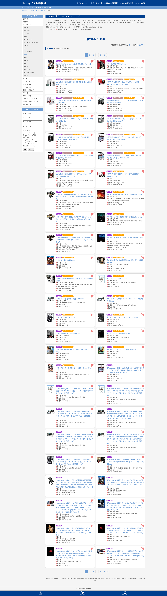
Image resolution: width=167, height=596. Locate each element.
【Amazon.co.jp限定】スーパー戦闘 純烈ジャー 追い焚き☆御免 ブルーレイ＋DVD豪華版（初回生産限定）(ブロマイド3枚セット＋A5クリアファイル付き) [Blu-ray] (125, 553)
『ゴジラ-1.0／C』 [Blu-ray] (66, 317)
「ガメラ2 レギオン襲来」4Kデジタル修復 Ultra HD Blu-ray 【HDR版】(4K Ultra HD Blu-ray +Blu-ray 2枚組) (74, 219)
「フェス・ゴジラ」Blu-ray (65, 260)
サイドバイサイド (31, 141)
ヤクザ (26, 67)
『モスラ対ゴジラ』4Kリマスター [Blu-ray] (121, 350)
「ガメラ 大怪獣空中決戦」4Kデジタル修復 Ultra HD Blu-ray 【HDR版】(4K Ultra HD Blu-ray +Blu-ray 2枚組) (74, 196)
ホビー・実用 (27, 96)
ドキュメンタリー (29, 72)
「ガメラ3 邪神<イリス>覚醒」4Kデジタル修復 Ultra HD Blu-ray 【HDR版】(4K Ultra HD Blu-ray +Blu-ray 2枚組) (74, 240)
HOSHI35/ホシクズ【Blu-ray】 (117, 64)
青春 (25, 37)
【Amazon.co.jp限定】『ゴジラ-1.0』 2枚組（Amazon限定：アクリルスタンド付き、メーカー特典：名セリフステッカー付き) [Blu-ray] (74, 391)
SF (24, 49)
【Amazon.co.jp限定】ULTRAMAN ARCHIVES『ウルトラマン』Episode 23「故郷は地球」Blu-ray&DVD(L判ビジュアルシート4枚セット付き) (125, 370)
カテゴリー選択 (32, 16)
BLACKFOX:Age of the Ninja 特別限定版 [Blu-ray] (73, 64)
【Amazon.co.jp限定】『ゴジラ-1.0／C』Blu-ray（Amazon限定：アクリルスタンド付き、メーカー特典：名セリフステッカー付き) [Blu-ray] (73, 462)
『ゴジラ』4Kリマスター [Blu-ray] (68, 333)
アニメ (25, 78)
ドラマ (26, 28)
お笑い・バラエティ (29, 90)
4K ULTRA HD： (29, 146)
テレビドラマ (27, 84)
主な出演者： (32, 123)
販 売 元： (32, 127)
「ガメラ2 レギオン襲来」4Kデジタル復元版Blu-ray (124, 217)
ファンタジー (28, 52)
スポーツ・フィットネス (30, 99)
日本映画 (42, 10)
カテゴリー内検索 (32, 109)
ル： (32, 114)
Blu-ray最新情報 (111, 3)
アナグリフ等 (30, 143)
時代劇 (26, 61)
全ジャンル (26, 19)
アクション (27, 31)
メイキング (27, 70)
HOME (25, 10)
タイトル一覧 (96, 3)
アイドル (25, 104)
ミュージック (27, 81)
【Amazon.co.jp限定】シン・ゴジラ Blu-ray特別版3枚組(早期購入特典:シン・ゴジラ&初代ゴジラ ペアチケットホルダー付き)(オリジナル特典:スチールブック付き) (125, 530)
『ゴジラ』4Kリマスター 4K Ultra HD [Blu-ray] (123, 317)
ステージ (25, 93)
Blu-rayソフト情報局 (34, 3)
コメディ (26, 34)
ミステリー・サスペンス (31, 43)
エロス (26, 75)
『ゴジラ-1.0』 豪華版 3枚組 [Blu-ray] (70, 299)
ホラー (26, 46)
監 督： (32, 118)
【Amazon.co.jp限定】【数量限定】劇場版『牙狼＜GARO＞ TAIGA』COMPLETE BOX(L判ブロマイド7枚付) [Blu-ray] (125, 462)
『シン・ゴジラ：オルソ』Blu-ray (118, 333)
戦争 (25, 58)
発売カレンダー (83, 3)
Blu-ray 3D (140, 3)
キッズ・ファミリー (29, 102)
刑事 (25, 64)
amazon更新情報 (126, 3)
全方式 (26, 137)
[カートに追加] (92, 61)
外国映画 (25, 22)
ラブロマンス (28, 40)
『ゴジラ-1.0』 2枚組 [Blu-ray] (118, 279)
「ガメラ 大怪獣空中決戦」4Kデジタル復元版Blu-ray (124, 194)
